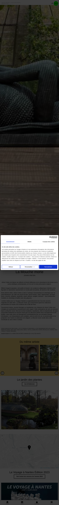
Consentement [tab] (10, 241)
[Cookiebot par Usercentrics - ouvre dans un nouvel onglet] (50, 237)
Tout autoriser (48, 266)
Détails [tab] (29, 241)
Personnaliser (29, 266)
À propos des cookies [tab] (49, 241)
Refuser (11, 266)
